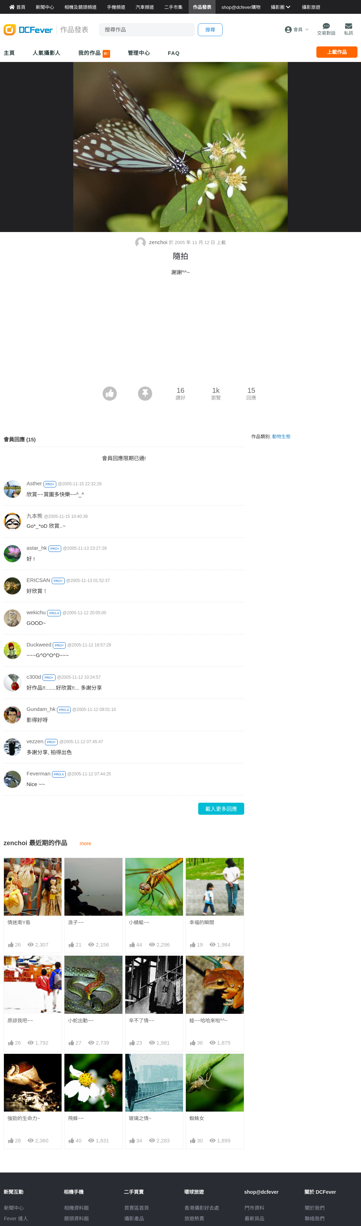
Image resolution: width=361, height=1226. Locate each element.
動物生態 (281, 436)
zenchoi (152, 242)
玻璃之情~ (140, 1066)
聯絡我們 (315, 1218)
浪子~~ (76, 922)
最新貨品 (254, 1218)
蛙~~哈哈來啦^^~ (208, 1020)
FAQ (174, 53)
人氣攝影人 (47, 53)
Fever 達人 (16, 1218)
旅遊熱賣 (194, 1218)
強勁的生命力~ (23, 1118)
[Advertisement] (180, 333)
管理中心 (139, 53)
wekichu (36, 612)
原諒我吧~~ (20, 1020)
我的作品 (94, 54)
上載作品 (337, 52)
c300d (34, 677)
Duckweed (39, 645)
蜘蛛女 (196, 1066)
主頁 (9, 53)
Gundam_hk (41, 709)
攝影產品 (134, 1218)
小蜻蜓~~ (139, 922)
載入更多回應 (221, 809)
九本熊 (34, 516)
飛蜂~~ (76, 1118)
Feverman (39, 773)
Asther (34, 483)
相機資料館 (76, 1208)
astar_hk (37, 548)
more (85, 843)
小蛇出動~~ (80, 1020)
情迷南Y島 (18, 922)
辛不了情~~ (141, 1020)
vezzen (35, 741)
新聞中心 (14, 1208)
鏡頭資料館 (76, 1218)
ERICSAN (38, 580)
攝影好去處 (201, 1208)
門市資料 (254, 1208)
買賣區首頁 (136, 1208)
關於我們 (315, 1208)
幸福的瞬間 (201, 922)
